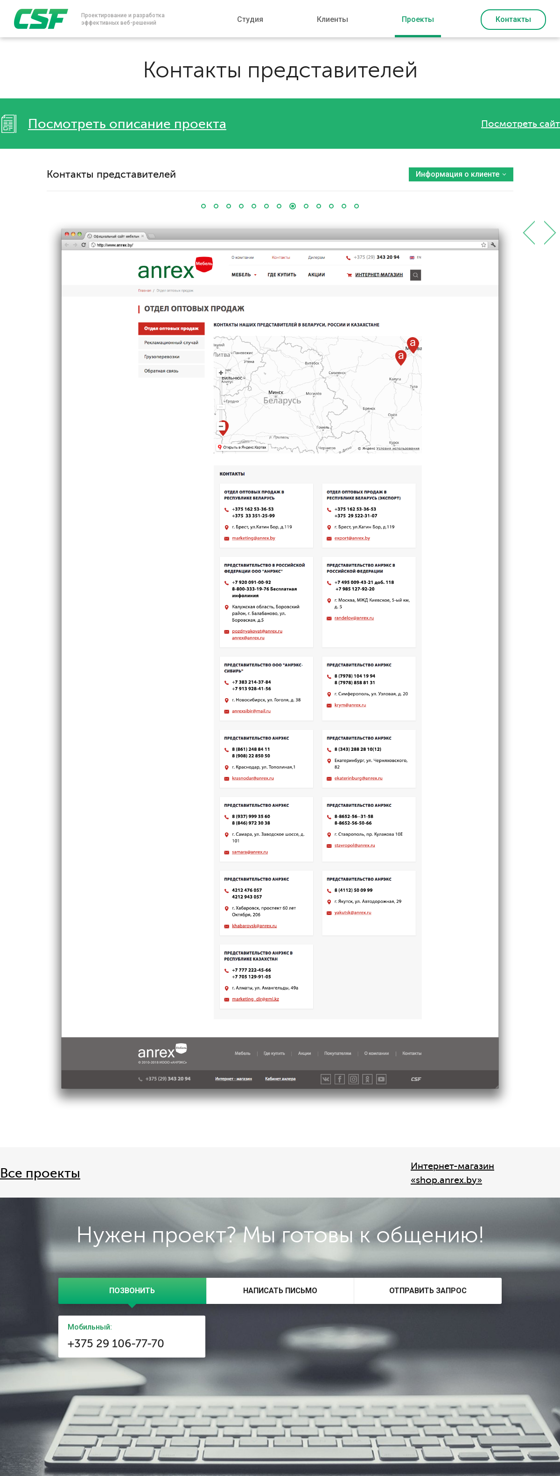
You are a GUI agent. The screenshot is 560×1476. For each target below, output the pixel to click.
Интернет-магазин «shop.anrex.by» (452, 1173)
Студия (250, 19)
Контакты (513, 19)
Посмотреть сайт (520, 123)
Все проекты (40, 1173)
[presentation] (132, 1291)
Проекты (418, 19)
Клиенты (332, 19)
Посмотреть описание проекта (127, 124)
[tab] (132, 1291)
